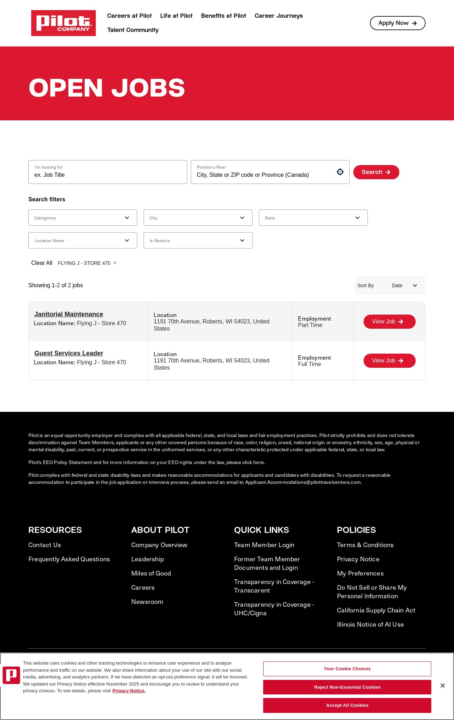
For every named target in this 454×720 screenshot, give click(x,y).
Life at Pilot (176, 15)
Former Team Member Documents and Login (267, 563)
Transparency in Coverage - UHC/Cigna (274, 608)
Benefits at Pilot (223, 15)
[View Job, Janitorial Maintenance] (390, 322)
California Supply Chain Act (376, 610)
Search (372, 172)
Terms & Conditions (365, 544)
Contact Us (44, 544)
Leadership (147, 559)
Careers (143, 587)
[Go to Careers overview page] (63, 23)
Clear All (41, 263)
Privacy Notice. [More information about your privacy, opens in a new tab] (128, 690)
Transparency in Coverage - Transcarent (274, 585)
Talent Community (133, 30)
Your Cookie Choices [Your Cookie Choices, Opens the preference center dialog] (347, 668)
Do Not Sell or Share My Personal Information (372, 591)
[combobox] (105, 175)
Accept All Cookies (347, 705)
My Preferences (360, 573)
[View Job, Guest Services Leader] (390, 361)
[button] (340, 171)
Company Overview (159, 544)
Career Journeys (279, 15)
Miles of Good (151, 573)
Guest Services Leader (68, 353)
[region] (227, 686)
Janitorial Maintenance (68, 314)
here (258, 462)
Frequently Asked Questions (69, 559)
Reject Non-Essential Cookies (347, 687)
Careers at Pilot (129, 15)
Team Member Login (264, 544)
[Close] (442, 685)
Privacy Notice (358, 559)
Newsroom (147, 601)
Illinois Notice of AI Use (370, 624)
